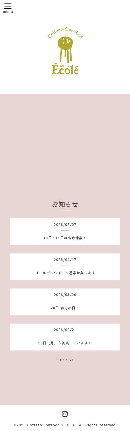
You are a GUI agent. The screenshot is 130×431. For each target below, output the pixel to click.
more (65, 359)
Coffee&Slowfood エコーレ (51, 425)
